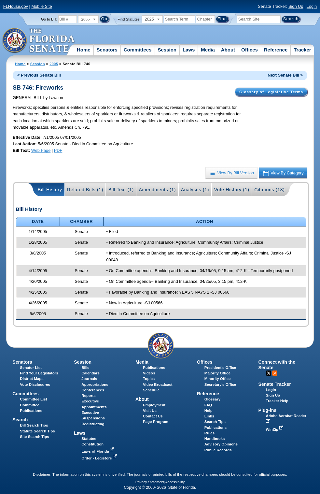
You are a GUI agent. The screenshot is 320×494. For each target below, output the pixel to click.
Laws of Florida (98, 451)
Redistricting (92, 424)
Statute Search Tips (37, 431)
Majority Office (217, 373)
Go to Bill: (49, 19)
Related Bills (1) (85, 189)
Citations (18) (269, 189)
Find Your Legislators (39, 373)
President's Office (220, 368)
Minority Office (217, 379)
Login (312, 6)
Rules (209, 433)
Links (209, 416)
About (228, 49)
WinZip (275, 429)
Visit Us (150, 411)
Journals (89, 379)
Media (208, 49)
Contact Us (153, 416)
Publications (154, 368)
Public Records (218, 450)
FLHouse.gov (15, 6)
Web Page (41, 150)
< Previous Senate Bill (39, 75)
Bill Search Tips (34, 425)
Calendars (90, 373)
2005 (53, 64)
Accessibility (175, 482)
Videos (149, 373)
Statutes (88, 439)
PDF (58, 150)
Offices (249, 49)
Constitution (92, 444)
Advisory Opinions (221, 444)
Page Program (155, 422)
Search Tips (215, 422)
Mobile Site (41, 6)
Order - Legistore (99, 458)
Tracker (302, 49)
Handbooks (214, 439)
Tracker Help (277, 401)
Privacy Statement (149, 482)
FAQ (208, 405)
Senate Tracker (274, 384)
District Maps (31, 379)
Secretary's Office (220, 384)
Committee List (33, 399)
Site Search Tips (34, 437)
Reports (88, 396)
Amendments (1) (157, 189)
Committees (138, 49)
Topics (149, 379)
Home (83, 49)
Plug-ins (267, 410)
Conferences (92, 390)
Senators (107, 49)
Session (167, 49)
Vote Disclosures (35, 384)
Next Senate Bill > (285, 75)
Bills (85, 368)
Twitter (268, 373)
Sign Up (295, 6)
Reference (276, 49)
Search (20, 419)
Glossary (212, 399)
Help (208, 411)
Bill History (50, 189)
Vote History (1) (231, 189)
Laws (189, 49)
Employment (154, 405)
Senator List (31, 368)
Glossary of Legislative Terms (271, 92)
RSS (274, 373)
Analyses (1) (195, 189)
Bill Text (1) (121, 189)
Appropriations (94, 384)
